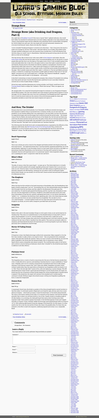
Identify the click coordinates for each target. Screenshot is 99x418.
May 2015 (73, 310)
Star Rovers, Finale (80, 162)
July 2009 (73, 404)
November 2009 (75, 398)
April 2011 (73, 374)
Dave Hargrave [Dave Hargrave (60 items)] (75, 105)
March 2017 (74, 280)
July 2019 (73, 247)
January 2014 (74, 331)
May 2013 (73, 339)
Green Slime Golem (17, 59)
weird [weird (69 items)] (82, 133)
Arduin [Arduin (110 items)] (72, 101)
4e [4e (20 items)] (70, 99)
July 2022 (73, 209)
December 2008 (75, 411)
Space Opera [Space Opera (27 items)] (73, 131)
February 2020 (74, 239)
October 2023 (74, 197)
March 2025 (74, 184)
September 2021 (75, 219)
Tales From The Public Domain (78, 80)
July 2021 (73, 220)
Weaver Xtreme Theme (82, 416)
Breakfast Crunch (31, 19)
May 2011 (73, 372)
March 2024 (74, 191)
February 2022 (74, 214)
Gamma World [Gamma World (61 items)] (74, 114)
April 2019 (73, 252)
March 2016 (74, 296)
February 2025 (74, 186)
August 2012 (74, 351)
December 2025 (75, 174)
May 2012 (73, 355)
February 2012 (74, 359)
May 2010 (73, 389)
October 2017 (74, 272)
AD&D (73, 42)
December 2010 (75, 379)
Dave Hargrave (48, 57)
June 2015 (73, 309)
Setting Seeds (74, 75)
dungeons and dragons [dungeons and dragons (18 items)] (75, 109)
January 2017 (74, 283)
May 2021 (73, 222)
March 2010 (74, 392)
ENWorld (73, 140)
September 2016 (75, 289)
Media (72, 62)
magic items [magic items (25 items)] (77, 115)
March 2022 (74, 213)
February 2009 (74, 408)
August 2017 (74, 275)
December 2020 (75, 227)
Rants (72, 65)
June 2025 (73, 180)
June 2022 (73, 210)
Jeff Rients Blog (75, 142)
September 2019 (75, 244)
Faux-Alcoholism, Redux (18, 22)
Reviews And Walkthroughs (77, 67)
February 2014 (74, 329)
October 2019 (74, 243)
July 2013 (73, 336)
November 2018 (75, 257)
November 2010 (75, 381)
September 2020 (75, 232)
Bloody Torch (74, 88)
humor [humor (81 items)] (82, 114)
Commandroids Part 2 (76, 93)
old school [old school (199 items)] (74, 120)
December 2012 (75, 345)
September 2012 (75, 349)
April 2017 (73, 279)
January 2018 (74, 269)
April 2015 (73, 312)
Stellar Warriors (74, 78)
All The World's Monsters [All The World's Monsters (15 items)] (82, 99)
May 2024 (73, 190)
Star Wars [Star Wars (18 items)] (84, 131)
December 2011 (75, 362)
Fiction (72, 54)
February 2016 (74, 298)
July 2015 (73, 308)
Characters (73, 32)
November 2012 (75, 346)
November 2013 (75, 333)
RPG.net (73, 150)
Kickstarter (73, 61)
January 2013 (74, 343)
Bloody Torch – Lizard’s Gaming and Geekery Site (79, 158)
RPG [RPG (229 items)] (81, 127)
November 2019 (75, 242)
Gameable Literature (76, 58)
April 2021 (73, 223)
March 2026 (74, 173)
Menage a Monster (75, 145)
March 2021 (74, 224)
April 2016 (73, 295)
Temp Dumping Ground (76, 81)
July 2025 (73, 178)
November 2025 (75, 176)
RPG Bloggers (74, 148)
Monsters (73, 64)
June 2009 (73, 405)
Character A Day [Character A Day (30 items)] (74, 103)
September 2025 (75, 177)
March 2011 (74, 375)
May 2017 (73, 277)
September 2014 (75, 321)
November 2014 (75, 318)
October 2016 (74, 288)
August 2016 (74, 290)
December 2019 (75, 240)
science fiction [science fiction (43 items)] (82, 129)
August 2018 (74, 262)
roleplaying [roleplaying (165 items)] (74, 127)
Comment (15, 334)
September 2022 (75, 207)
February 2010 (74, 394)
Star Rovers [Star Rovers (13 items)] (79, 130)
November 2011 (75, 364)
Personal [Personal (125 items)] (80, 122)
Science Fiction (75, 39)
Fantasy (74, 55)
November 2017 (75, 270)
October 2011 (74, 365)
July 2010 (73, 386)
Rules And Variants (21, 19)
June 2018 (73, 265)
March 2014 (74, 328)
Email (14, 351)
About (46, 1)
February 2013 (74, 342)
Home (41, 1)
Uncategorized (74, 82)
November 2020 (75, 229)
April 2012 (73, 356)
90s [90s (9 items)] (73, 99)
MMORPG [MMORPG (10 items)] (82, 115)
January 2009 (74, 409)
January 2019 (74, 256)
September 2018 (75, 260)
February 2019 (74, 255)
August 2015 (74, 306)
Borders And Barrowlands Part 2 (79, 89)
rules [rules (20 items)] (76, 129)
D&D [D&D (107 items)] (86, 103)
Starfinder (73, 77)
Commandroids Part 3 (76, 92)
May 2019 (73, 250)
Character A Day (76, 34)
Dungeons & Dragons (76, 41)
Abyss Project (74, 29)
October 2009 (74, 399)
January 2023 (74, 203)
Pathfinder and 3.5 (76, 51)
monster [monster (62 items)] (72, 117)
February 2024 (74, 193)
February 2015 (74, 315)
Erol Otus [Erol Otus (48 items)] (72, 112)
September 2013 (75, 335)
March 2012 (74, 358)
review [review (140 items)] (84, 124)
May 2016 (73, 293)
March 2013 (74, 341)
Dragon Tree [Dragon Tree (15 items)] (82, 105)
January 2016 (74, 299)
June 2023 (73, 199)
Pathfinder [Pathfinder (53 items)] (82, 120)
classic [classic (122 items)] (81, 103)
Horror (73, 37)
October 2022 (74, 206)
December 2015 (75, 300)
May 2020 (73, 236)
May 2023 (73, 200)
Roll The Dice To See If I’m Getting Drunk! (39, 127)
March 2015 (74, 313)
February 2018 (74, 267)
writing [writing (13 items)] (71, 134)
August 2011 (74, 368)
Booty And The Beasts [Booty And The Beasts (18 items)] (80, 101)
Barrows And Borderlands (77, 91)
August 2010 (74, 385)
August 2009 (74, 402)
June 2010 (73, 388)
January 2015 (74, 316)
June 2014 (73, 325)
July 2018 (73, 263)
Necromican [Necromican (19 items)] (83, 117)
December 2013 (75, 332)
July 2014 (73, 323)
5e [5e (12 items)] (71, 99)
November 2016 (75, 286)
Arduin (51, 1)
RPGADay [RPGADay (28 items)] (72, 129)
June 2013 (73, 338)
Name (14, 348)
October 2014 (74, 319)
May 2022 (73, 211)
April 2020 (73, 237)
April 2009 (73, 407)
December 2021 (75, 216)
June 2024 (73, 189)
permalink (28, 314)
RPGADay (73, 70)
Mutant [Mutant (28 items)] (77, 117)
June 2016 (73, 292)
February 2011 (74, 376)
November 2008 (75, 412)
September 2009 (75, 401)
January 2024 (74, 194)
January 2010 (74, 395)
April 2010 (73, 391)
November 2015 (75, 302)
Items (73, 74)
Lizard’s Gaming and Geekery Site (32, 6)
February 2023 (74, 201)
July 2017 (73, 276)
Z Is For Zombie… (63, 22)
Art (71, 31)
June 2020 (73, 234)
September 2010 (75, 384)
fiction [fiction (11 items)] (77, 111)
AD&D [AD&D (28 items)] (75, 99)
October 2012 (74, 348)
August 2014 (74, 322)
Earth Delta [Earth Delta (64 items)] (84, 109)
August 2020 (74, 233)
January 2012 (74, 361)
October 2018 (74, 259)
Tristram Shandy (16, 86)
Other (73, 38)
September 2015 (75, 305)
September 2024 (75, 187)
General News (74, 60)
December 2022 (75, 204)
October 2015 (74, 303)
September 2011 (75, 366)
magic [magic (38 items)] (71, 115)
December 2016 (75, 285)
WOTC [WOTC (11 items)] (85, 133)
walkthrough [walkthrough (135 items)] (75, 133)
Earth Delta (57, 1)
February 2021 (74, 226)
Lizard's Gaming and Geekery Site (22, 416)
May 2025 (73, 181)
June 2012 (73, 353)
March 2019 (74, 253)
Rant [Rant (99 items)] (79, 125)
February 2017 (74, 282)
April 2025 (73, 183)
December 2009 (75, 397)
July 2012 (73, 352)
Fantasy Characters (77, 35)
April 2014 (73, 326)
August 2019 (74, 246)
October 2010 (74, 382)
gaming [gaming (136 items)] (81, 112)
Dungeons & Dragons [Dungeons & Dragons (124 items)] (78, 107)
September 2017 (75, 273)
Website (14, 354)
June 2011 (73, 371)
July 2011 (73, 369)
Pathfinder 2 (75, 50)
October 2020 (74, 230)
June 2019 (73, 249)
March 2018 (74, 266)
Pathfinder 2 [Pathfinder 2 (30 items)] (73, 122)
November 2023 (75, 196)
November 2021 (75, 217)
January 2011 (74, 378)
